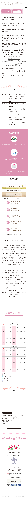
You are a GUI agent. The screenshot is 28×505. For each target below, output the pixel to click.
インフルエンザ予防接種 (18, 64)
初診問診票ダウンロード (14, 59)
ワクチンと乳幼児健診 (21, 61)
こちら (14, 75)
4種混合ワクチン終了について (17, 114)
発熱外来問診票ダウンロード (9, 61)
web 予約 (6, 11)
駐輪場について (6, 421)
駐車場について (6, 423)
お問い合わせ (16, 10)
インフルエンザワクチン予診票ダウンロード (14, 65)
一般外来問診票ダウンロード (14, 60)
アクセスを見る (14, 427)
